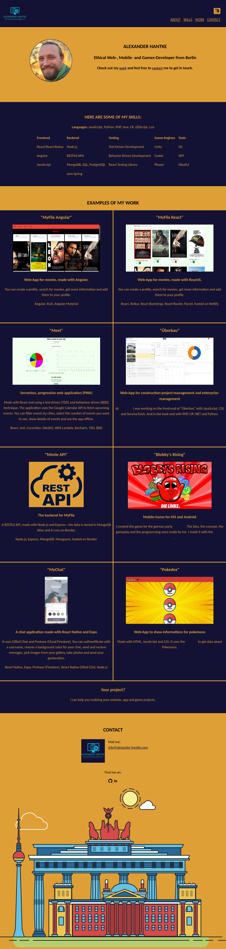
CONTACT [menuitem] (213, 19)
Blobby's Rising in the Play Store (170, 546)
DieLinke (179, 526)
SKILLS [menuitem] (187, 19)
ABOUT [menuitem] (175, 19)
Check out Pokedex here (169, 656)
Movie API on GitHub (56, 548)
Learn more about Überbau (170, 423)
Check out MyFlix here (56, 313)
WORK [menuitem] (199, 19)
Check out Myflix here (169, 313)
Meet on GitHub (56, 442)
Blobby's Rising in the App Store (170, 552)
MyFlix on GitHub (56, 318)
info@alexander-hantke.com (128, 747)
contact (157, 68)
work (122, 68)
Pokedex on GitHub (169, 661)
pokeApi (191, 642)
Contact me (113, 709)
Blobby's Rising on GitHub (170, 557)
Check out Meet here (56, 437)
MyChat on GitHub (56, 676)
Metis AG (125, 408)
